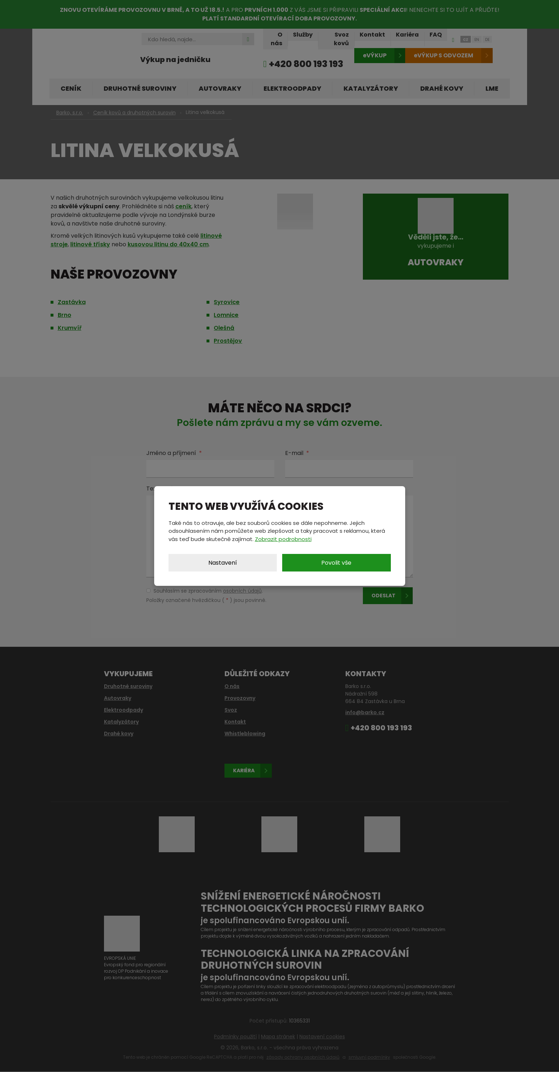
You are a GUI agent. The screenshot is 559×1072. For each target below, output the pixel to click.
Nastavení (222, 563)
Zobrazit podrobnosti (283, 539)
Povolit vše (336, 563)
